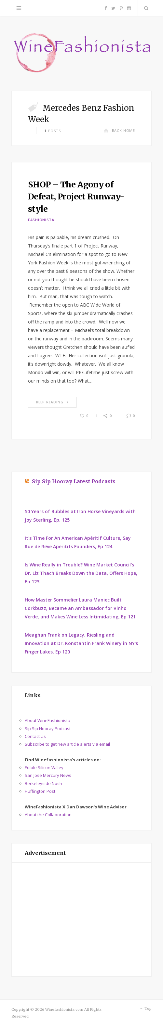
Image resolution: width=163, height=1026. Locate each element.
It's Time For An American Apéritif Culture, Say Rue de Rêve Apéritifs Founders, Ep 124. (78, 542)
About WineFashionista (47, 720)
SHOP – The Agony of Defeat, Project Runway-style (76, 196)
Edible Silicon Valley (44, 767)
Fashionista (41, 219)
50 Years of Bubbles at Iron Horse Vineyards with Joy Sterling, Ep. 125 (80, 515)
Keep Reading (52, 402)
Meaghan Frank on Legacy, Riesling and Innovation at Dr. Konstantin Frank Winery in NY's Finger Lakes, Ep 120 (81, 643)
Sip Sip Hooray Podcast (48, 728)
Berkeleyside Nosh (43, 783)
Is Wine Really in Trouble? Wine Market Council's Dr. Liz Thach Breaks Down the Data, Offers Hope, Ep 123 (81, 573)
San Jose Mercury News (48, 775)
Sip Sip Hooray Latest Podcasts (73, 481)
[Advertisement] (81, 919)
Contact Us (35, 736)
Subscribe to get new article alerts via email (67, 744)
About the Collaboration (48, 814)
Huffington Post (40, 791)
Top (145, 1009)
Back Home (119, 130)
